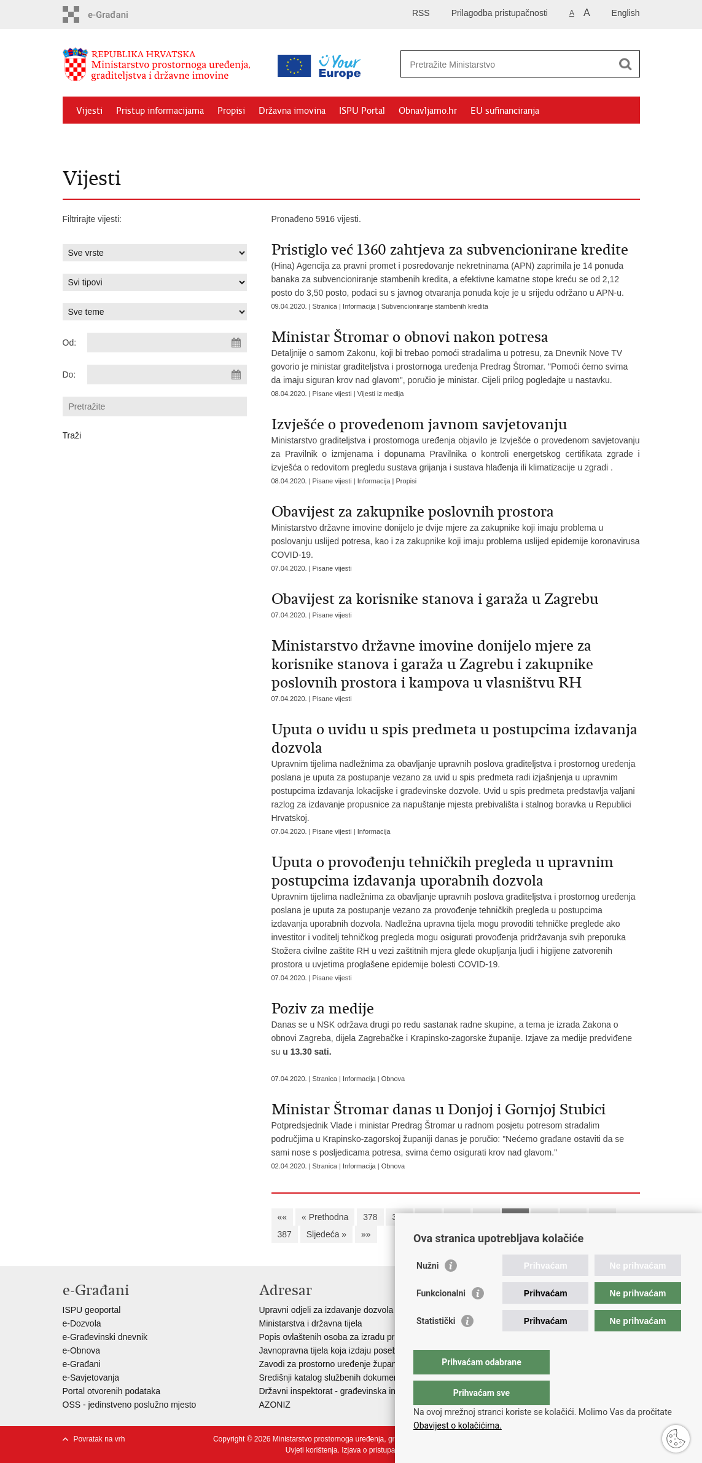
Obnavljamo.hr (428, 110)
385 (573, 1217)
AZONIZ (275, 1404)
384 (544, 1217)
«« (282, 1217)
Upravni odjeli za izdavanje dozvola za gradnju (347, 1310)
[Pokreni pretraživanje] (625, 64)
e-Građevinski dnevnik (105, 1337)
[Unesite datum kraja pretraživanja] (167, 374)
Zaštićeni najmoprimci (120, 139)
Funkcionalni (441, 1318)
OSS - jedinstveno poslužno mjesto (130, 1404)
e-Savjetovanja (91, 1377)
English (626, 13)
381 (457, 1217)
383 (515, 1217)
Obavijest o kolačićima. (457, 1425)
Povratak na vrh (99, 1439)
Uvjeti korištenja (312, 1450)
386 (602, 1217)
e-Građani (82, 1364)
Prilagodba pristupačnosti (499, 13)
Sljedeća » (326, 1234)
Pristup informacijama (160, 110)
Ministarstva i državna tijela (310, 1323)
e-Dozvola (82, 1323)
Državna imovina (292, 110)
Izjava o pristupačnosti (378, 1450)
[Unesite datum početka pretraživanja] (167, 342)
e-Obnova (81, 1350)
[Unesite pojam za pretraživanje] (507, 64)
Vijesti (89, 110)
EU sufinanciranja (504, 110)
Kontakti (196, 139)
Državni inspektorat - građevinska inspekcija (343, 1391)
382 (486, 1217)
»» (366, 1234)
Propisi (231, 110)
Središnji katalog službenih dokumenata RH (342, 1377)
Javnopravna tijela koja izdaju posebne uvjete (345, 1350)
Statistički (435, 1345)
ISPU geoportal (92, 1310)
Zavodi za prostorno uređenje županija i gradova (351, 1364)
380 (428, 1217)
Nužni (427, 1290)
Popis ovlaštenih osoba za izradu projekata (341, 1337)
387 (285, 1234)
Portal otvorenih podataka (112, 1391)
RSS (421, 13)
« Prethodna (325, 1217)
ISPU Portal (362, 110)
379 (399, 1217)
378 (370, 1217)
